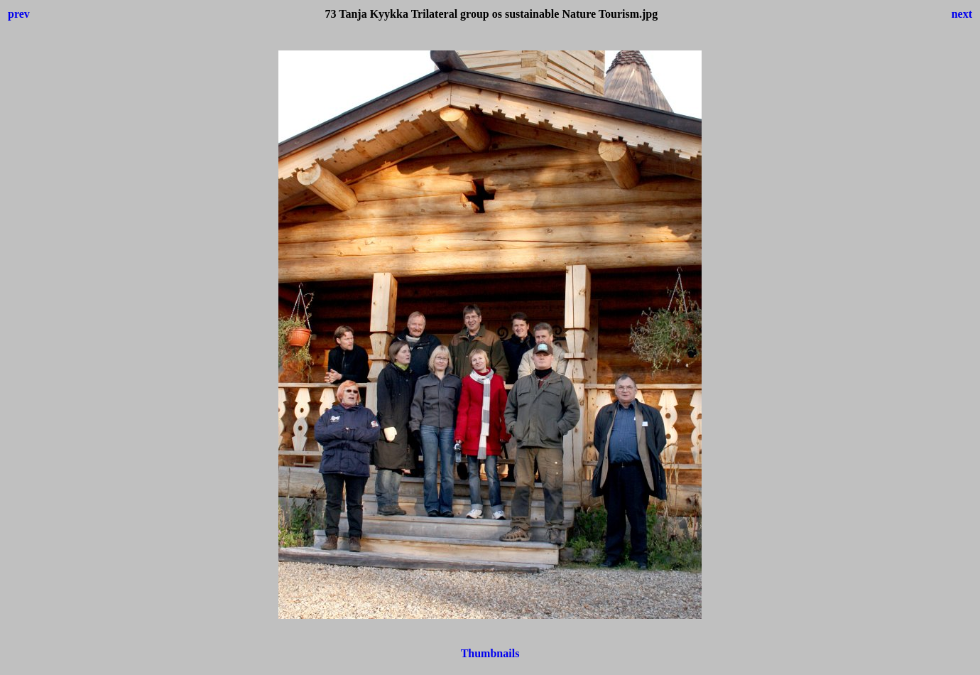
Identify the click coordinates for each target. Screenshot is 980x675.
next (962, 14)
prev (19, 14)
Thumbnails (490, 653)
